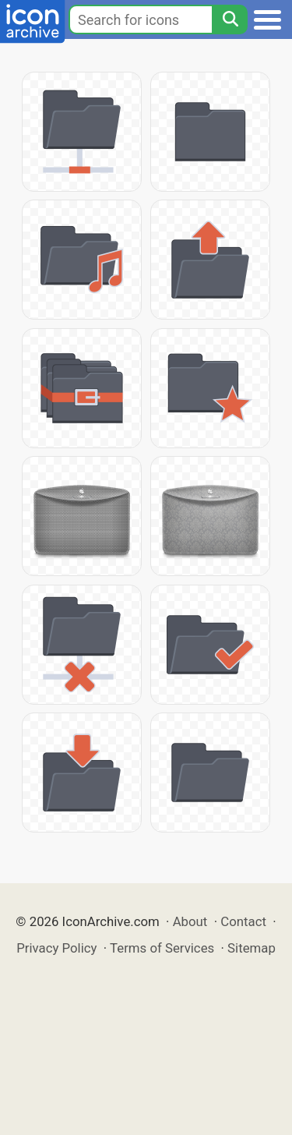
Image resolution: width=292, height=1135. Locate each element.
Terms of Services (162, 948)
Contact (243, 921)
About (190, 921)
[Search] (230, 19)
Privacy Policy (56, 948)
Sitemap (251, 948)
